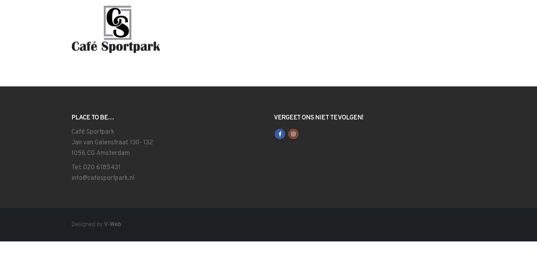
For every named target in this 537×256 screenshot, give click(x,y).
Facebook (280, 134)
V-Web (112, 224)
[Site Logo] (115, 30)
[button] (461, 28)
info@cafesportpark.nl (103, 178)
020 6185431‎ (102, 168)
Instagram (293, 134)
